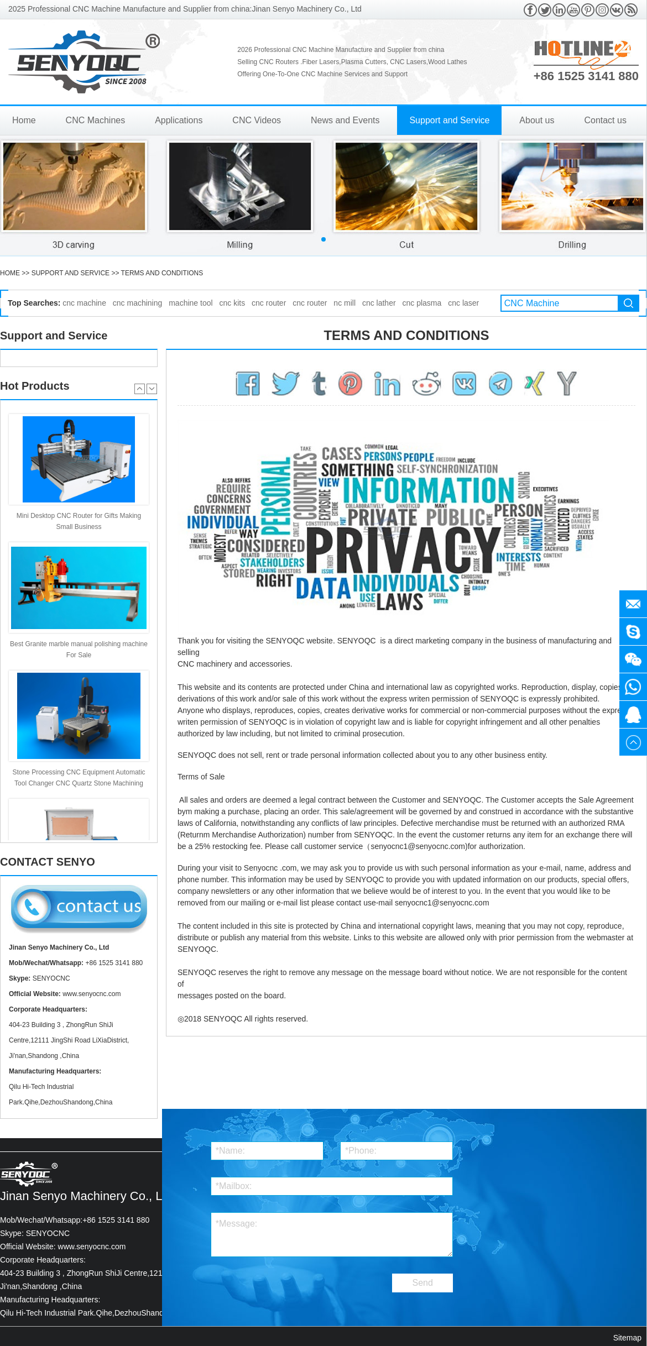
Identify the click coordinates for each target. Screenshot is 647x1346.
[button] (323, 239)
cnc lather (379, 302)
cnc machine (84, 302)
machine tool (190, 302)
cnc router (269, 302)
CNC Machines (96, 120)
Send (423, 1282)
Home (24, 120)
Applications (178, 120)
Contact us (605, 120)
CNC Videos (256, 120)
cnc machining (138, 302)
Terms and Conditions (162, 273)
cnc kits (232, 302)
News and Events (345, 120)
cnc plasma (422, 302)
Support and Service (449, 120)
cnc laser (463, 302)
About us (536, 120)
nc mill (344, 302)
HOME (10, 273)
